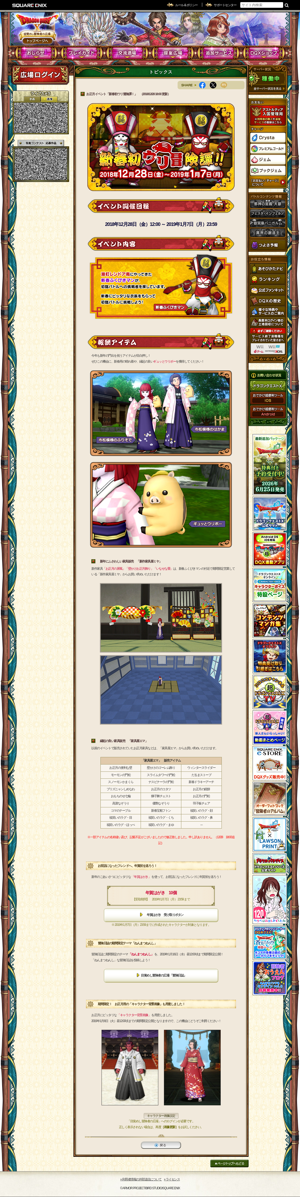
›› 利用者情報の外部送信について (141, 1179)
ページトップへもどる (229, 1163)
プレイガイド (81, 53)
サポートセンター (225, 5)
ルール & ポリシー (186, 5)
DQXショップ (264, 53)
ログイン (40, 75)
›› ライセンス (172, 1179)
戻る (161, 1145)
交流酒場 (127, 53)
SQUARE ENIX (29, 5)
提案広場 (173, 53)
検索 (286, 5)
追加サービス (218, 53)
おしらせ (36, 53)
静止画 (49, 99)
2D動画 (32, 99)
